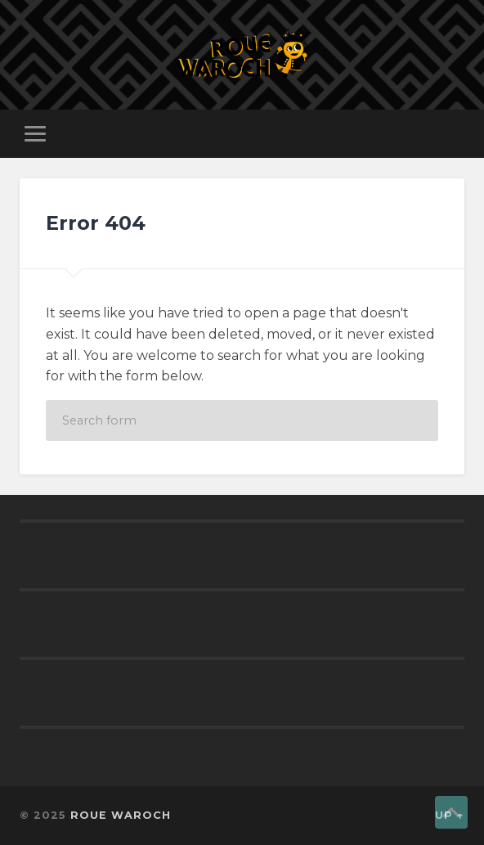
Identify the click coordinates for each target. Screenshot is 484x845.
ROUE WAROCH (120, 815)
